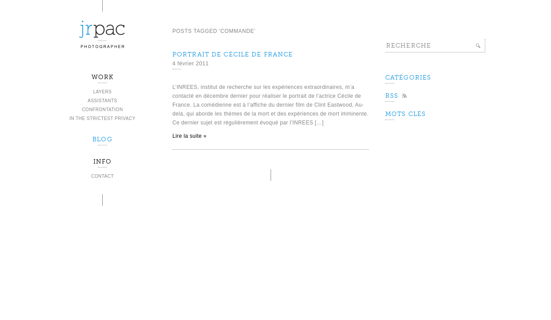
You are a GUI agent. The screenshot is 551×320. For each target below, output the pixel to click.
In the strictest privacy (102, 118)
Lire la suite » (189, 136)
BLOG (102, 139)
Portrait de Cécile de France (232, 54)
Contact (102, 176)
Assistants (102, 100)
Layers (102, 91)
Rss (391, 96)
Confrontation (102, 109)
